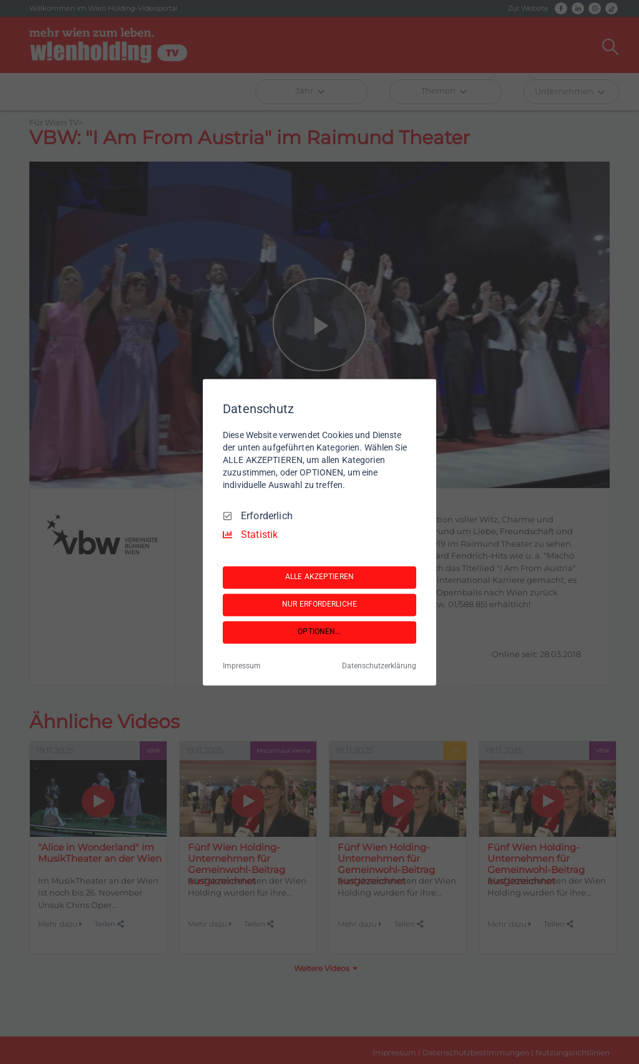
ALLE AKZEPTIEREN (319, 577)
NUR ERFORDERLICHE (319, 604)
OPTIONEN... (319, 632)
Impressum (242, 666)
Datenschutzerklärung (379, 666)
